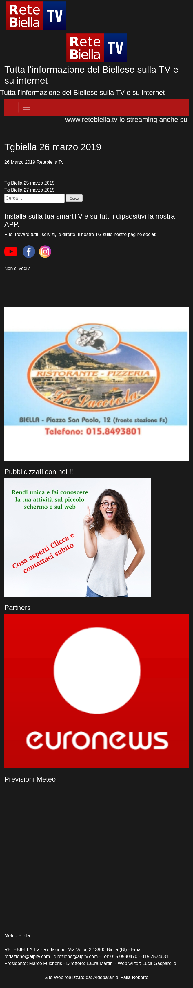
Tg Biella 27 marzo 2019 (29, 190)
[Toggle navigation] (26, 107)
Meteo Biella (17, 935)
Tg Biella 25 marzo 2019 (29, 183)
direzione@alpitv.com (76, 956)
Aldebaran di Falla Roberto (120, 977)
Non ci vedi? (17, 268)
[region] (96, 691)
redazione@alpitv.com (27, 956)
